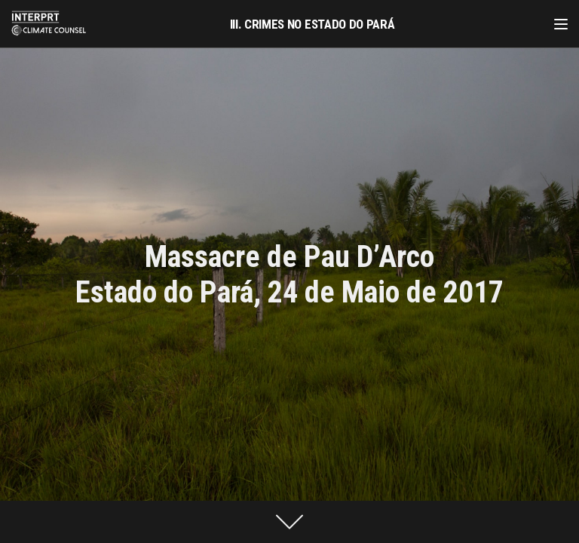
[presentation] (289, 521)
